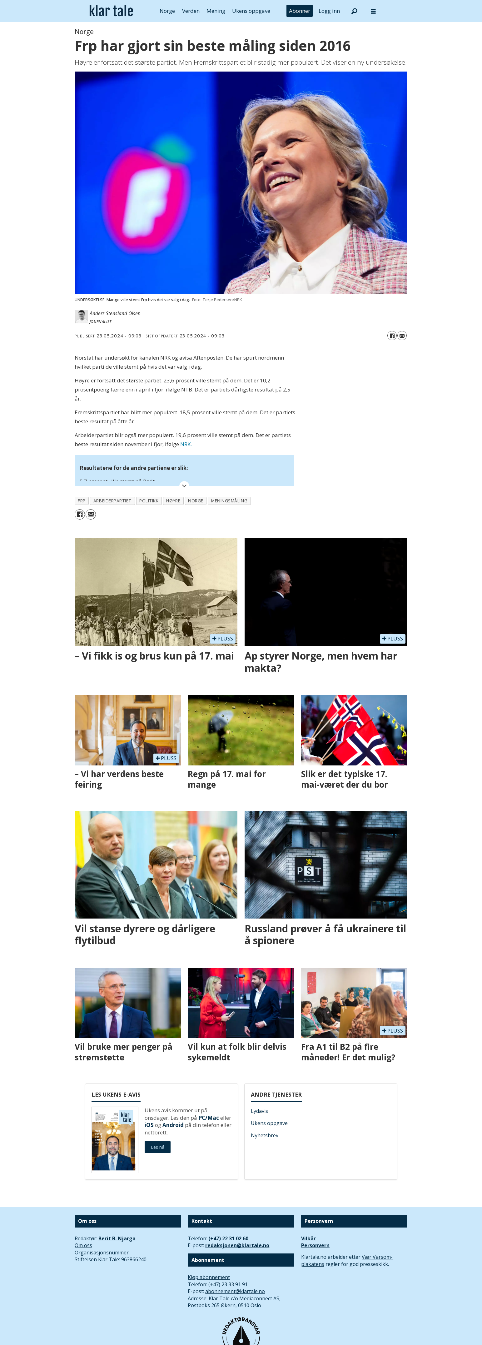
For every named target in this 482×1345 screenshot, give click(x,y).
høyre (173, 501)
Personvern (315, 1245)
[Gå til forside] (111, 11)
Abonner (299, 10)
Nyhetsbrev (264, 1135)
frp (82, 501)
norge (195, 501)
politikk (148, 501)
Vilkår (308, 1238)
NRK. (186, 444)
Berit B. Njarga (117, 1238)
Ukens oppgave (251, 10)
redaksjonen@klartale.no (237, 1245)
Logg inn (329, 10)
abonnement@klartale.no (235, 1291)
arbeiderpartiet (112, 501)
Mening (215, 10)
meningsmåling (229, 501)
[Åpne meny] (373, 11)
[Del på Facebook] (392, 335)
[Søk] (354, 11)
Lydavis (259, 1111)
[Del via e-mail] (402, 335)
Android (173, 1124)
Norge (167, 10)
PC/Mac (208, 1117)
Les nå (157, 1147)
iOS (149, 1124)
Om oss (83, 1245)
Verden (191, 10)
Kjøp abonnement (209, 1277)
